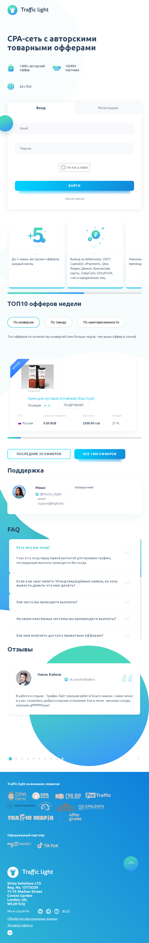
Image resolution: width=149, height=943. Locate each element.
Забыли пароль (74, 198)
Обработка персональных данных (32, 917)
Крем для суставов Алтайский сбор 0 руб (61, 398)
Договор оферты (20, 923)
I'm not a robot (77, 167)
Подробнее (74, 405)
